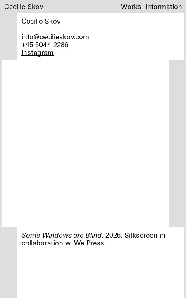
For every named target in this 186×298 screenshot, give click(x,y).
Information (163, 6)
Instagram (37, 52)
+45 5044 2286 (44, 44)
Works (131, 6)
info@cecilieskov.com (55, 36)
